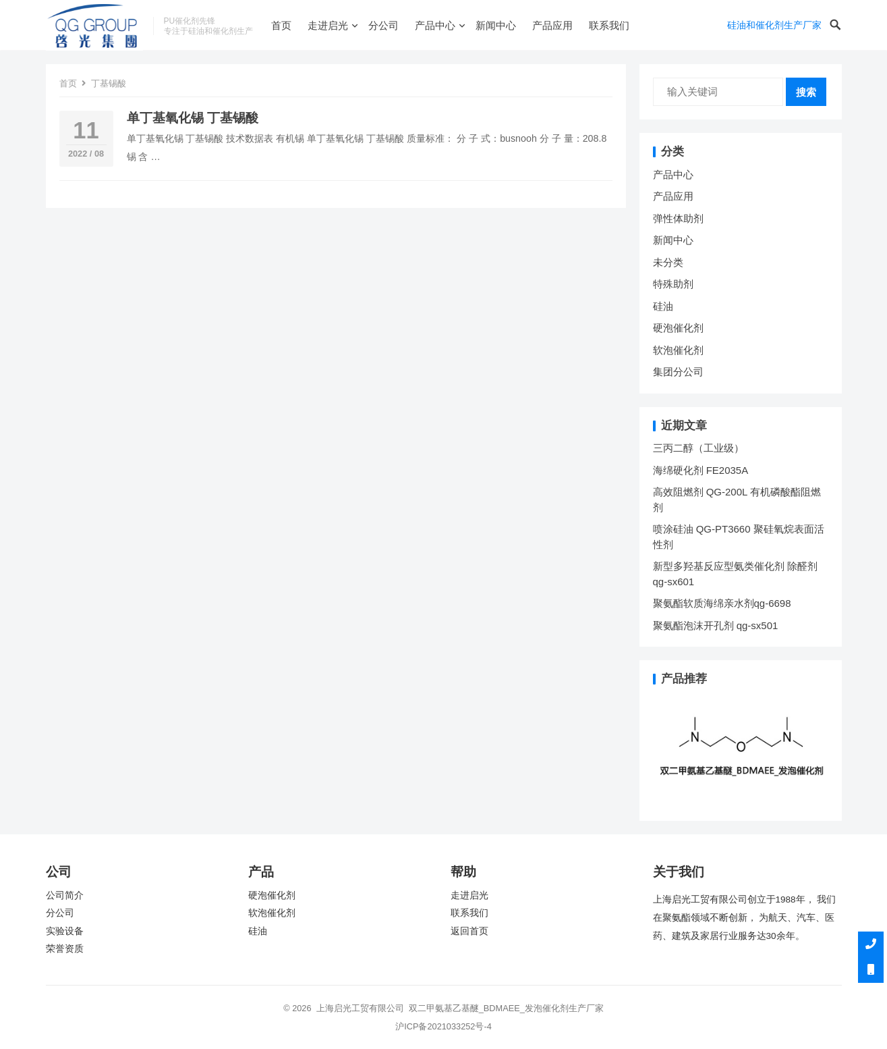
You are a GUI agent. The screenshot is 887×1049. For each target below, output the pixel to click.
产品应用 (552, 25)
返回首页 (469, 931)
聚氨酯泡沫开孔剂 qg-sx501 (717, 625)
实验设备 (65, 931)
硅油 (663, 306)
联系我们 (609, 25)
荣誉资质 (65, 949)
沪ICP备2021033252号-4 (443, 1026)
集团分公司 (678, 371)
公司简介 (65, 895)
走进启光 (328, 25)
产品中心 (435, 25)
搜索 (806, 92)
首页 (281, 25)
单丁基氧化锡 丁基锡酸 (192, 118)
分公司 (383, 25)
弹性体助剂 (678, 218)
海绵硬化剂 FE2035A (701, 470)
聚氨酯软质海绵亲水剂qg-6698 (722, 603)
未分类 (668, 262)
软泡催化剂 (678, 350)
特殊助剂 (673, 284)
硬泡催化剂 (678, 327)
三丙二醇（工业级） (698, 448)
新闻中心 (496, 25)
